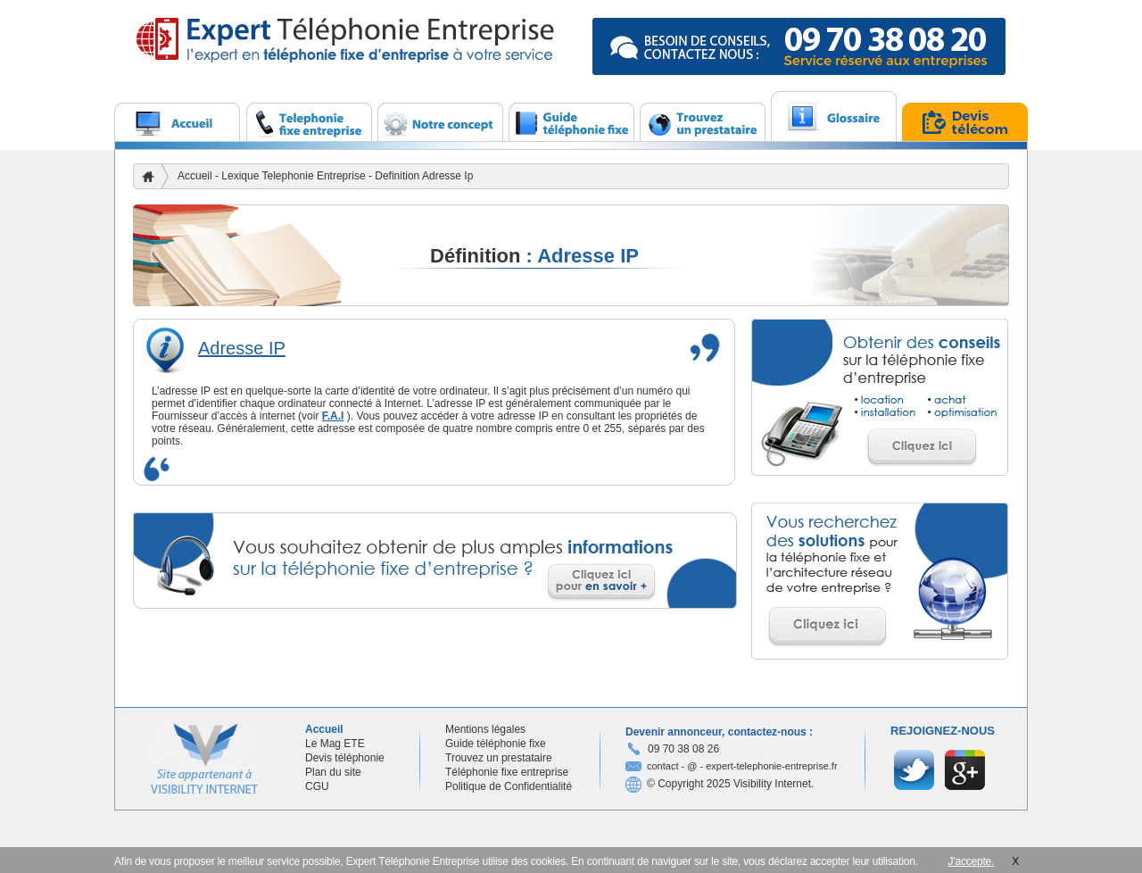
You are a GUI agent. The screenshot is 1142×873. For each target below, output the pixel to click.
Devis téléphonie (345, 758)
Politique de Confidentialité (508, 786)
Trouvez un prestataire (498, 758)
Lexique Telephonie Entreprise (294, 176)
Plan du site (333, 772)
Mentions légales (485, 729)
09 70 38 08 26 (683, 749)
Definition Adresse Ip (424, 176)
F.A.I (333, 416)
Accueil (195, 176)
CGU (317, 786)
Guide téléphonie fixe (495, 743)
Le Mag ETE (335, 743)
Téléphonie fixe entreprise (506, 772)
